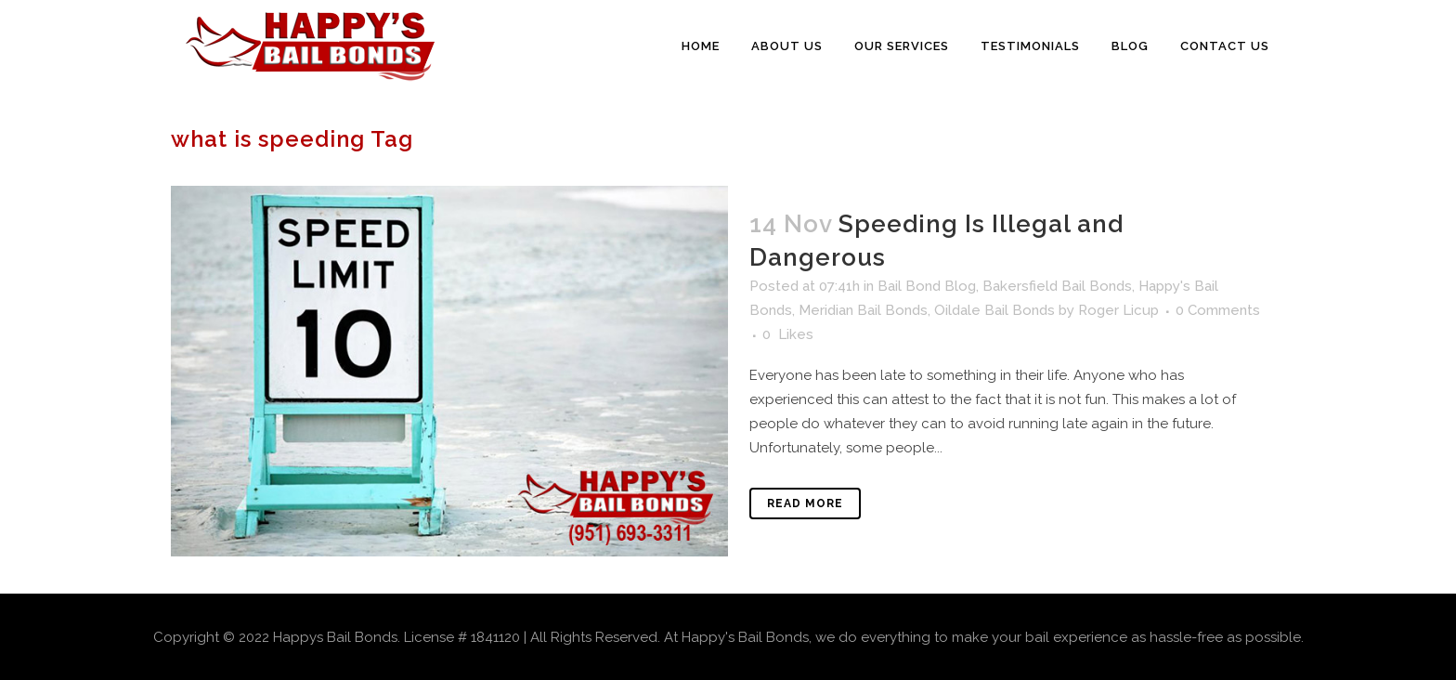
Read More (805, 503)
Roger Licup (1118, 310)
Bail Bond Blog (927, 286)
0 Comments (1218, 310)
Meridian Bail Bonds (863, 310)
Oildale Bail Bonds (994, 310)
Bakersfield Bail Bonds (1057, 286)
